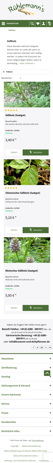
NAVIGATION (10, 23)
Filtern (8, 71)
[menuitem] (10, 23)
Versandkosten (38, 440)
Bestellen (35, 152)
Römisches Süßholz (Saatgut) (21, 270)
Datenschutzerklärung (31, 446)
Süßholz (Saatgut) (15, 115)
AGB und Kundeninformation (25, 455)
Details (14, 152)
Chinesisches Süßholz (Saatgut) (22, 193)
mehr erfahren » (27, 63)
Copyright (14, 446)
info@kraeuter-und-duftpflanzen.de (29, 341)
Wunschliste (38, 24)
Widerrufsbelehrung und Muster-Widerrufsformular (25, 451)
